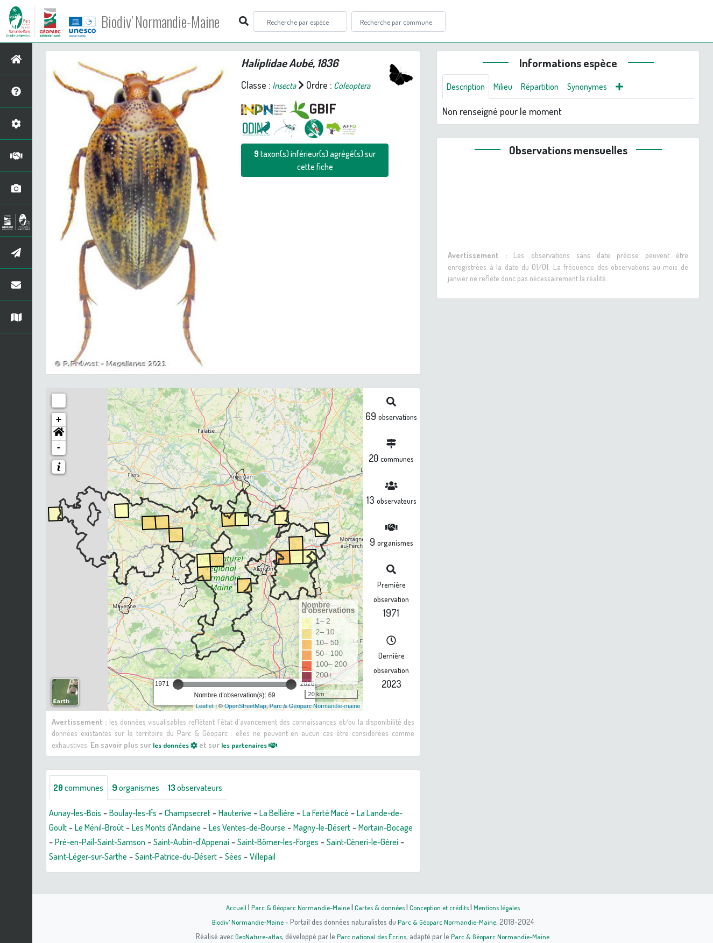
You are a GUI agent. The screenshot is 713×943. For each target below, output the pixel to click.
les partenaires (259, 744)
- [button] (59, 447)
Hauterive (256, 814)
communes (81, 788)
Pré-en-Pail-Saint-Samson (202, 843)
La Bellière (302, 814)
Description (468, 87)
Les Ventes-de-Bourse (311, 828)
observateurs (209, 788)
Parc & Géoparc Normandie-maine (315, 706)
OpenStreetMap (245, 706)
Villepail (63, 872)
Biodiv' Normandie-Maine (176, 21)
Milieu (509, 87)
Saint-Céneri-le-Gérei (138, 857)
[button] (59, 434)
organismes (144, 788)
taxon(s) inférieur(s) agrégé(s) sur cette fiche (315, 160)
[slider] (178, 684)
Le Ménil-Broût (145, 828)
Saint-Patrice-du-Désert (329, 857)
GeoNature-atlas (255, 936)
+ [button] (59, 419)
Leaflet (205, 706)
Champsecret (204, 814)
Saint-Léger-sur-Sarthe (231, 857)
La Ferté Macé (356, 814)
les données (178, 744)
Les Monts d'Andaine (221, 828)
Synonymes (601, 87)
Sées (392, 857)
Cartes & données (378, 907)
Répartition (549, 87)
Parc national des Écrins (371, 936)
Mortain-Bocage (113, 843)
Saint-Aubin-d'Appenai (302, 843)
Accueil (228, 907)
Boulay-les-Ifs (143, 814)
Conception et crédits (441, 907)
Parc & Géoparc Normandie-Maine (295, 907)
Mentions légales (503, 907)
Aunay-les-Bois (78, 814)
